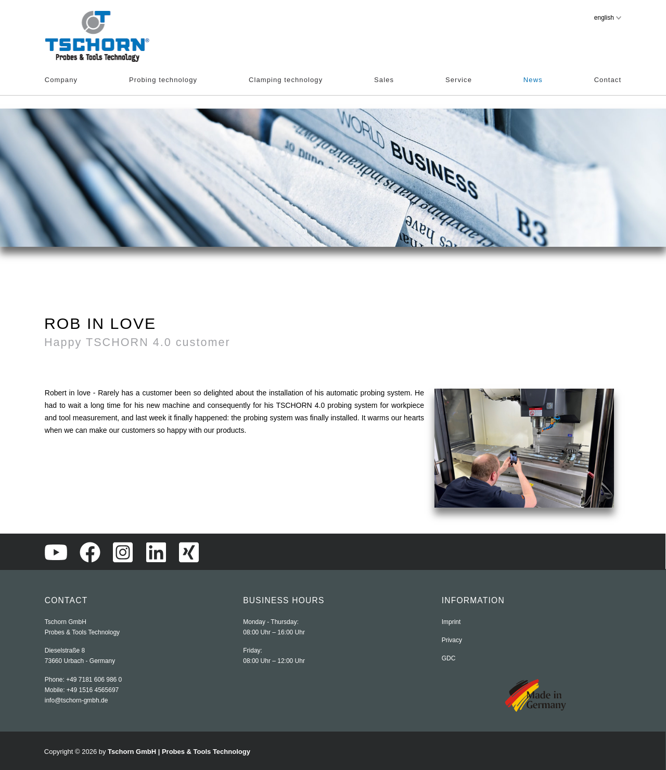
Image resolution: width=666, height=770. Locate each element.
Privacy (452, 640)
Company (61, 80)
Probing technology (163, 80)
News (533, 80)
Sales (384, 80)
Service (458, 80)
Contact (608, 80)
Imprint (451, 622)
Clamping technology (286, 80)
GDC (449, 658)
